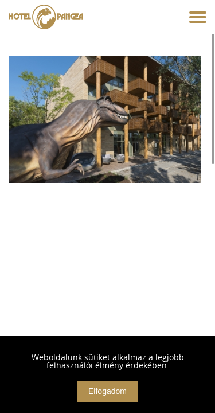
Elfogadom (107, 391)
